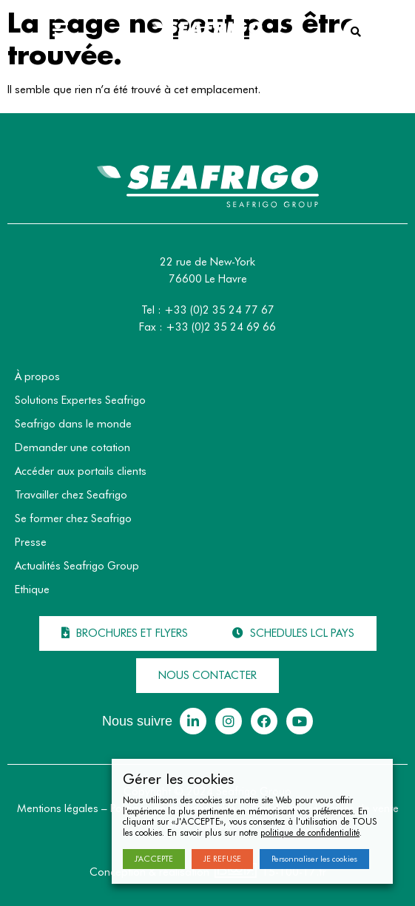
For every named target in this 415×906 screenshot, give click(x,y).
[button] (124, 633)
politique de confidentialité (310, 832)
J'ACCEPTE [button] (154, 858)
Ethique (32, 589)
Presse (31, 542)
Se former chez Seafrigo (73, 518)
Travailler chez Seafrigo (71, 494)
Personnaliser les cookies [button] (314, 858)
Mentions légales (57, 808)
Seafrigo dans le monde (73, 423)
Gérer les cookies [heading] (178, 779)
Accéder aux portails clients (80, 471)
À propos (37, 376)
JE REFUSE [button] (222, 858)
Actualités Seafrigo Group (77, 565)
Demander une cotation (72, 447)
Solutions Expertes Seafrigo (80, 400)
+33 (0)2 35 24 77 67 (219, 310)
